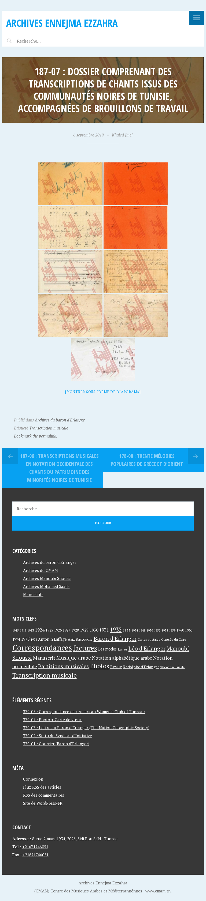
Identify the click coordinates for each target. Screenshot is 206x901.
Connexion (33, 779)
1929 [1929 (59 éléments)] (84, 630)
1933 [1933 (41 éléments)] (126, 630)
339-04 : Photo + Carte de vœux (52, 719)
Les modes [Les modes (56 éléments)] (107, 649)
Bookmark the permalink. (35, 436)
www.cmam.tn (158, 891)
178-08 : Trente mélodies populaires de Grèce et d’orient (147, 459)
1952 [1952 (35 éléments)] (157, 630)
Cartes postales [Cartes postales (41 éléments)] (149, 639)
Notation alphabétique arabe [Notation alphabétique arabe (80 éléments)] (122, 658)
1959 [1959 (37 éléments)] (172, 630)
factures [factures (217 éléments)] (85, 648)
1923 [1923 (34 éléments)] (30, 630)
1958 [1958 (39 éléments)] (164, 630)
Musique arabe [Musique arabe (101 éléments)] (73, 657)
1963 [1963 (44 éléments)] (189, 630)
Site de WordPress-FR (42, 803)
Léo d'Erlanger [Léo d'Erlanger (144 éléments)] (146, 648)
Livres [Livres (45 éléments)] (122, 649)
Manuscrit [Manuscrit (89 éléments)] (44, 658)
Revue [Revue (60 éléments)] (116, 666)
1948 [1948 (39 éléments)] (142, 630)
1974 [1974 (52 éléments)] (16, 639)
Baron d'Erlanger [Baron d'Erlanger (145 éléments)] (115, 638)
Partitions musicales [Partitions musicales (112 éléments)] (63, 666)
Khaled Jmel (122, 135)
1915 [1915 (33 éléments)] (15, 630)
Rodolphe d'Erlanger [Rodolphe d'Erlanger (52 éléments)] (141, 666)
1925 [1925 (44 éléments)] (49, 630)
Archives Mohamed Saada (46, 586)
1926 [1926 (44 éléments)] (58, 630)
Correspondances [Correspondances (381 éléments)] (42, 648)
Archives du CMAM (40, 570)
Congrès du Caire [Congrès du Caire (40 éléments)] (173, 639)
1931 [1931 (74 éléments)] (104, 630)
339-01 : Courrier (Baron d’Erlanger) (56, 743)
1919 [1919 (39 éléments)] (23, 630)
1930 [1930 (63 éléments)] (94, 630)
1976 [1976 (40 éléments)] (34, 639)
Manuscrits (33, 594)
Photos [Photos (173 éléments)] (99, 666)
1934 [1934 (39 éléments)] (134, 630)
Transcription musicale (48, 428)
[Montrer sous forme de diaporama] (103, 391)
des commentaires (43, 795)
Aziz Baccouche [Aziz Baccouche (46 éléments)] (80, 639)
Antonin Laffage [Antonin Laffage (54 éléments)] (52, 639)
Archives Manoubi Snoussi (47, 578)
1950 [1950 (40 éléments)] (149, 630)
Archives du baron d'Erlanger (60, 420)
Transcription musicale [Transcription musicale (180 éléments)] (44, 675)
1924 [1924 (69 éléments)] (40, 630)
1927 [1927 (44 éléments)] (66, 630)
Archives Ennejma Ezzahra (62, 23)
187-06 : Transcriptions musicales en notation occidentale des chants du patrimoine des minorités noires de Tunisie (59, 468)
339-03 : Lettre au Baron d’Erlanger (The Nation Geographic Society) (86, 727)
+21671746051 (35, 846)
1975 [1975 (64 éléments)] (25, 639)
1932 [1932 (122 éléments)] (116, 629)
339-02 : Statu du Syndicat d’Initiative (57, 735)
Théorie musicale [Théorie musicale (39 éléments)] (172, 667)
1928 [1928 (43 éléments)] (75, 630)
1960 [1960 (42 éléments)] (180, 630)
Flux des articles (42, 787)
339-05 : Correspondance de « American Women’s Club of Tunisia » (84, 711)
